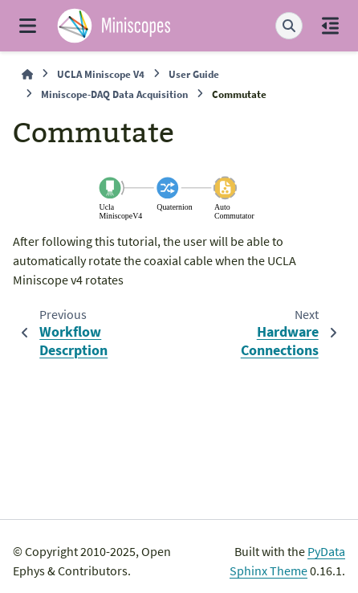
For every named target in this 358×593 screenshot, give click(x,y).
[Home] (27, 74)
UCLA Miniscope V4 (100, 73)
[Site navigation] (28, 25)
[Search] (289, 25)
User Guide (194, 73)
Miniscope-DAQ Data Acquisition (114, 94)
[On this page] (330, 25)
